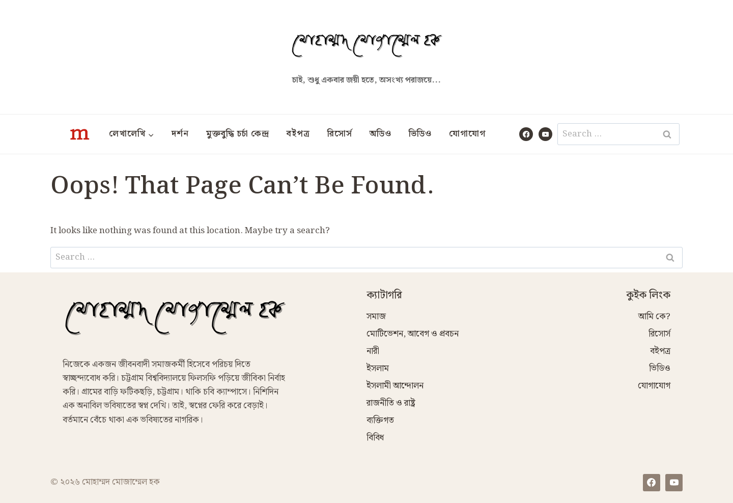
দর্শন (180, 134)
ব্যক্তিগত (380, 420)
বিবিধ (375, 438)
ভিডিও (420, 134)
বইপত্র (298, 134)
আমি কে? (654, 317)
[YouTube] (545, 134)
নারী (372, 351)
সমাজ (376, 317)
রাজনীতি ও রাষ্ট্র (390, 403)
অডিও (380, 134)
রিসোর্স (339, 134)
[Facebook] (526, 134)
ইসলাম (377, 368)
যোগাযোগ (467, 134)
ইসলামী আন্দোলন (395, 386)
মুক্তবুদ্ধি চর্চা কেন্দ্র (237, 134)
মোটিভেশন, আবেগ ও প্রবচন (412, 334)
